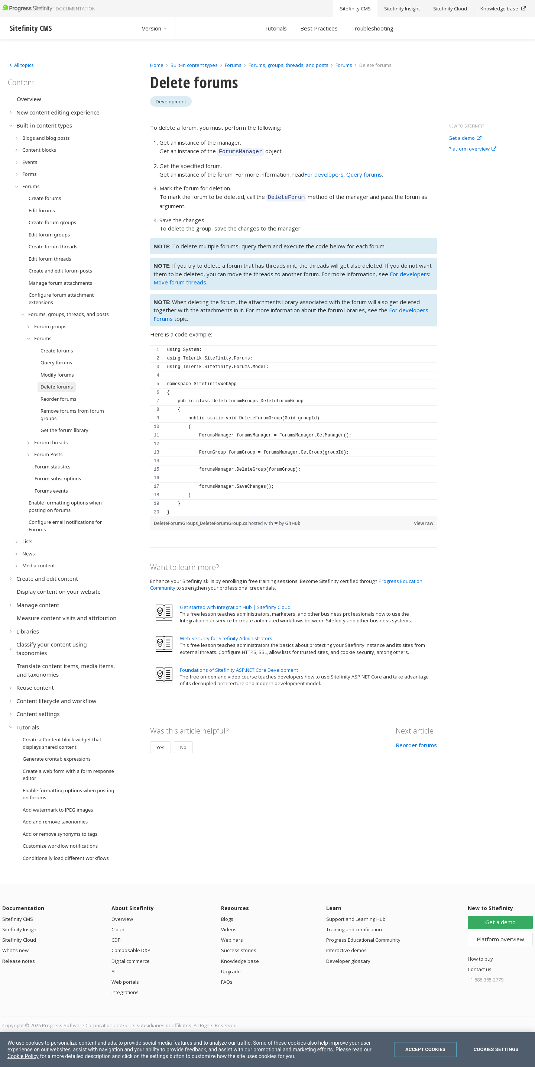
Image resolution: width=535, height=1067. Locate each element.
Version (155, 28)
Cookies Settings (496, 1049)
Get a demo (465, 138)
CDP (116, 940)
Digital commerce (130, 961)
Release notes (18, 961)
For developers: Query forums (343, 173)
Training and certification (354, 929)
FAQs (227, 982)
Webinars (232, 940)
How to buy (480, 958)
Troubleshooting (372, 28)
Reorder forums (416, 743)
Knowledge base (240, 961)
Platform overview (472, 149)
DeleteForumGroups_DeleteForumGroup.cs (201, 521)
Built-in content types (194, 65)
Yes (160, 745)
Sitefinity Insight (20, 929)
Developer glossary (348, 961)
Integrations (125, 992)
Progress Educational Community (363, 940)
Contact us (480, 969)
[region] (293, 428)
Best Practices (319, 28)
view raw (424, 521)
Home (156, 65)
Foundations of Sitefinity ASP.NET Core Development (239, 667)
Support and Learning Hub (356, 919)
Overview (122, 919)
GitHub (293, 521)
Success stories (238, 950)
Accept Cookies (425, 1049)
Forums (233, 65)
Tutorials (275, 28)
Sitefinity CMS (17, 919)
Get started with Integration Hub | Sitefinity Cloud (235, 605)
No (183, 745)
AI (113, 971)
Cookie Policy (23, 1056)
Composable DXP (130, 950)
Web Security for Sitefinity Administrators (226, 636)
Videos (229, 929)
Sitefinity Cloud (19, 940)
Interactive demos (346, 950)
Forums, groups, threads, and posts (288, 65)
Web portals (125, 982)
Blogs (227, 919)
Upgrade (231, 971)
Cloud (117, 929)
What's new (15, 950)
